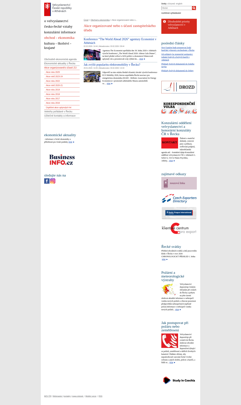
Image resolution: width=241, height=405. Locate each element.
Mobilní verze (90, 396)
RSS (100, 396)
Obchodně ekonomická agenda (60, 59)
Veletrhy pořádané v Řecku (58, 111)
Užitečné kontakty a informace (60, 115)
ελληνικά (171, 4)
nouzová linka (177, 183)
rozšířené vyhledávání (171, 13)
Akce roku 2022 (53, 81)
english (179, 4)
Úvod (86, 20)
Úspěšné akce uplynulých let (58, 107)
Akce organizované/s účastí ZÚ (60, 67)
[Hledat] (194, 8)
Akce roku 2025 (53, 72)
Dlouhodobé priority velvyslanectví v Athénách (179, 24)
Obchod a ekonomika (100, 20)
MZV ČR (47, 396)
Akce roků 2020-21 (54, 85)
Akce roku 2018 (53, 94)
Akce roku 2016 (53, 103)
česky (164, 4)
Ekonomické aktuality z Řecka (59, 63)
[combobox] (176, 8)
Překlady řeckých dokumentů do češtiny (177, 70)
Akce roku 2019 (53, 90)
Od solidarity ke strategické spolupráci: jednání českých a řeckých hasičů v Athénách (177, 57)
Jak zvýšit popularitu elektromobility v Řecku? (112, 64)
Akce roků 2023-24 (54, 76)
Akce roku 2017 (53, 98)
